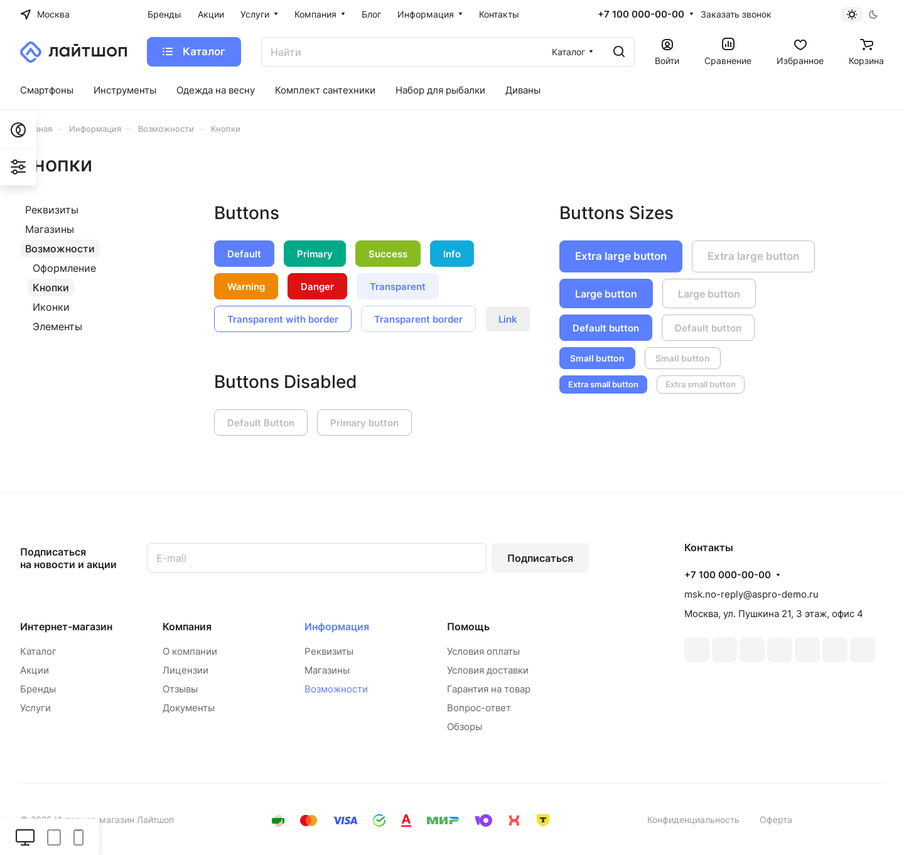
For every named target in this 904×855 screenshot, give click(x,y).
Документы (189, 708)
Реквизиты (51, 209)
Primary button (364, 423)
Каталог (38, 651)
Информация (336, 626)
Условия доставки (488, 670)
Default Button (260, 423)
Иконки (51, 307)
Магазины (49, 229)
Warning (246, 287)
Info (452, 254)
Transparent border (418, 319)
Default (244, 254)
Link (507, 319)
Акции (34, 670)
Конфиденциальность (693, 819)
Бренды (38, 689)
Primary (315, 254)
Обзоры (464, 727)
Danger (317, 287)
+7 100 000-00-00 (641, 14)
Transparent (398, 287)
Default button (606, 328)
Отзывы (180, 689)
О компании (190, 651)
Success (388, 254)
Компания (187, 626)
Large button (606, 294)
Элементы (57, 326)
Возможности (60, 248)
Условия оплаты (483, 651)
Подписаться (540, 558)
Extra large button (621, 256)
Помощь (468, 626)
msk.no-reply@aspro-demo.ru (751, 594)
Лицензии (185, 670)
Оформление (64, 268)
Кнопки (51, 287)
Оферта (776, 819)
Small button (597, 358)
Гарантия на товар (488, 689)
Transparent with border (282, 319)
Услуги (35, 708)
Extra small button (603, 384)
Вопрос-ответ (479, 708)
